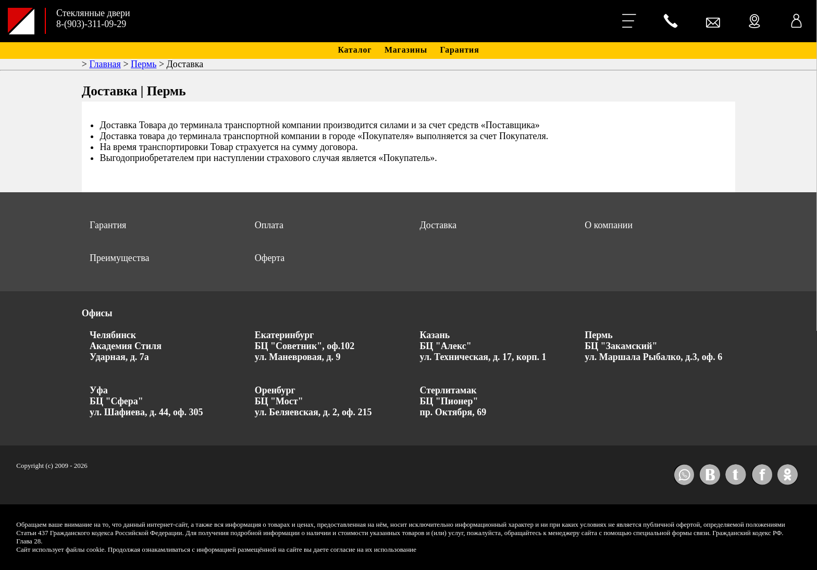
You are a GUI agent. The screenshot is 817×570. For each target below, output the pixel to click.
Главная (104, 64)
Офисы (97, 313)
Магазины (406, 49)
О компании (609, 225)
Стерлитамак (447, 390)
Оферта (270, 258)
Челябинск (113, 335)
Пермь (143, 64)
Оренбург (275, 390)
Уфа (99, 390)
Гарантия (459, 49)
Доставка (437, 225)
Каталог (355, 49)
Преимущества (119, 258)
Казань (434, 335)
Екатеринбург (284, 335)
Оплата (269, 225)
